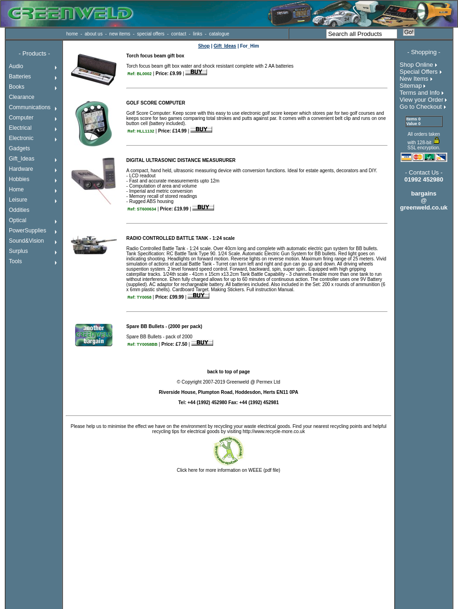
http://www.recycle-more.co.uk (274, 431)
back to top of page (228, 371)
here (193, 470)
